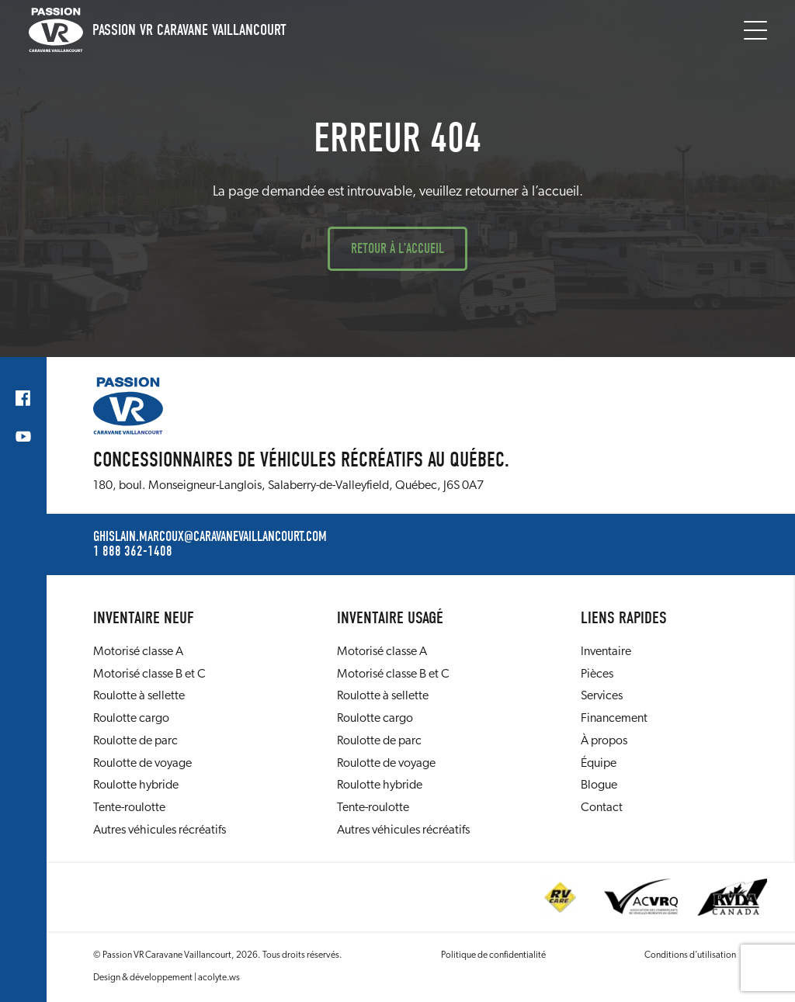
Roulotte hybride (136, 785)
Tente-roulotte (129, 808)
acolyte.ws (219, 978)
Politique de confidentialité (493, 955)
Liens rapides (624, 618)
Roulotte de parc (135, 741)
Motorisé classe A (138, 652)
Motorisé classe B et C (149, 674)
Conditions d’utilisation (690, 955)
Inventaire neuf (143, 618)
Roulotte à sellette (139, 696)
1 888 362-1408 (132, 552)
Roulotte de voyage (142, 764)
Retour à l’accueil (397, 249)
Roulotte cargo (131, 718)
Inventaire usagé (390, 618)
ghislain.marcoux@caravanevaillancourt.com (210, 537)
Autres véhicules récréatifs (159, 830)
